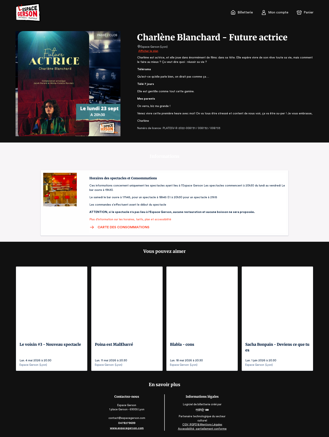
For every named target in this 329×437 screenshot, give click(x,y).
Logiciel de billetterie (196, 404)
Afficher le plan (148, 51)
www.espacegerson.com (127, 428)
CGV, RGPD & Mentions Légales (202, 424)
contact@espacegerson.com (127, 418)
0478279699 (127, 423)
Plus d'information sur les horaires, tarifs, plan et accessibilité (129, 219)
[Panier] (305, 12)
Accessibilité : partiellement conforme (202, 428)
